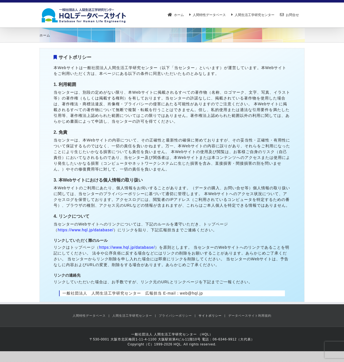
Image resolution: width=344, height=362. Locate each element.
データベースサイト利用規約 (249, 315)
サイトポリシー (210, 315)
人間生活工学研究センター (132, 315)
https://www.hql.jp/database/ (85, 230)
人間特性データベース (89, 315)
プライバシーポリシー (175, 315)
